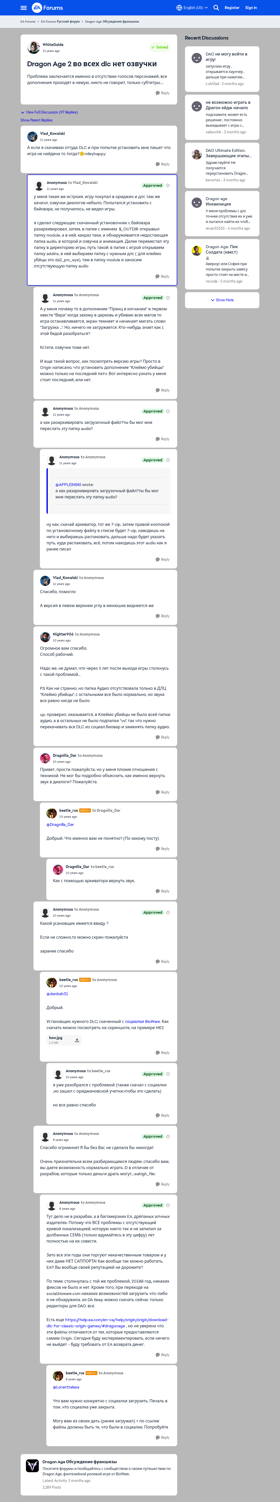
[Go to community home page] (47, 8)
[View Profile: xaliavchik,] (197, 106)
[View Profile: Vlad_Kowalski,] (32, 137)
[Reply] (163, 93)
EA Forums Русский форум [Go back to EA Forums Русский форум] (60, 22)
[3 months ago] (232, 84)
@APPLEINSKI (68, 484)
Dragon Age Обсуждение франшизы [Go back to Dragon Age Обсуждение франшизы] (112, 22)
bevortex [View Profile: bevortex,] (213, 180)
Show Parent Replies (37, 120)
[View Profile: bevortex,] (197, 154)
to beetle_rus (102, 866)
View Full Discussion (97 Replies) (49, 112)
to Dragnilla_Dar (106, 810)
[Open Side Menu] (23, 8)
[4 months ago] (238, 228)
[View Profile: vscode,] (197, 251)
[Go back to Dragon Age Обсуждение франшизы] (107, 1462)
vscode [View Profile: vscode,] (212, 281)
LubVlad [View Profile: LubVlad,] (212, 83)
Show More (222, 300)
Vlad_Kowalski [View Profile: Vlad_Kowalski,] (52, 133)
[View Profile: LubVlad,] (197, 58)
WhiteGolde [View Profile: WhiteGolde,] (53, 44)
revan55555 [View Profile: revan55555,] (215, 228)
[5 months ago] (230, 281)
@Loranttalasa (66, 1387)
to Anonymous (86, 295)
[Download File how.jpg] (77, 1040)
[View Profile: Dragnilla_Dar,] (45, 758)
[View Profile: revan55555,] (197, 203)
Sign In (251, 7)
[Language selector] (192, 8)
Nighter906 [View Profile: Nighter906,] (63, 634)
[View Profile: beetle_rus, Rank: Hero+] (51, 813)
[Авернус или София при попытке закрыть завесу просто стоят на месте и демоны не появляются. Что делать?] (229, 269)
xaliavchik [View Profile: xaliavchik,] (213, 131)
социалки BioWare (142, 1021)
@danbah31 (57, 993)
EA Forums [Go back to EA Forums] (28, 22)
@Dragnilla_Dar (60, 824)
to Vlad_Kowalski (83, 182)
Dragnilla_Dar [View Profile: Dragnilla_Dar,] (65, 755)
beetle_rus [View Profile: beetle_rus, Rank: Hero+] (68, 810)
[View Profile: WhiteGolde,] (33, 47)
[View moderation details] (167, 185)
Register (232, 7)
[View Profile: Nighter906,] (45, 637)
